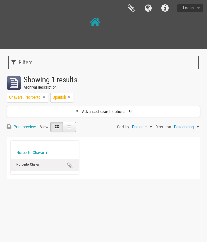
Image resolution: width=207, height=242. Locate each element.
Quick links (164, 8)
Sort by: (123, 126)
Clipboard (131, 8)
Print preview (21, 126)
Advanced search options (103, 111)
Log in (188, 7)
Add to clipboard (70, 165)
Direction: (163, 126)
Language (148, 8)
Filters (21, 62)
